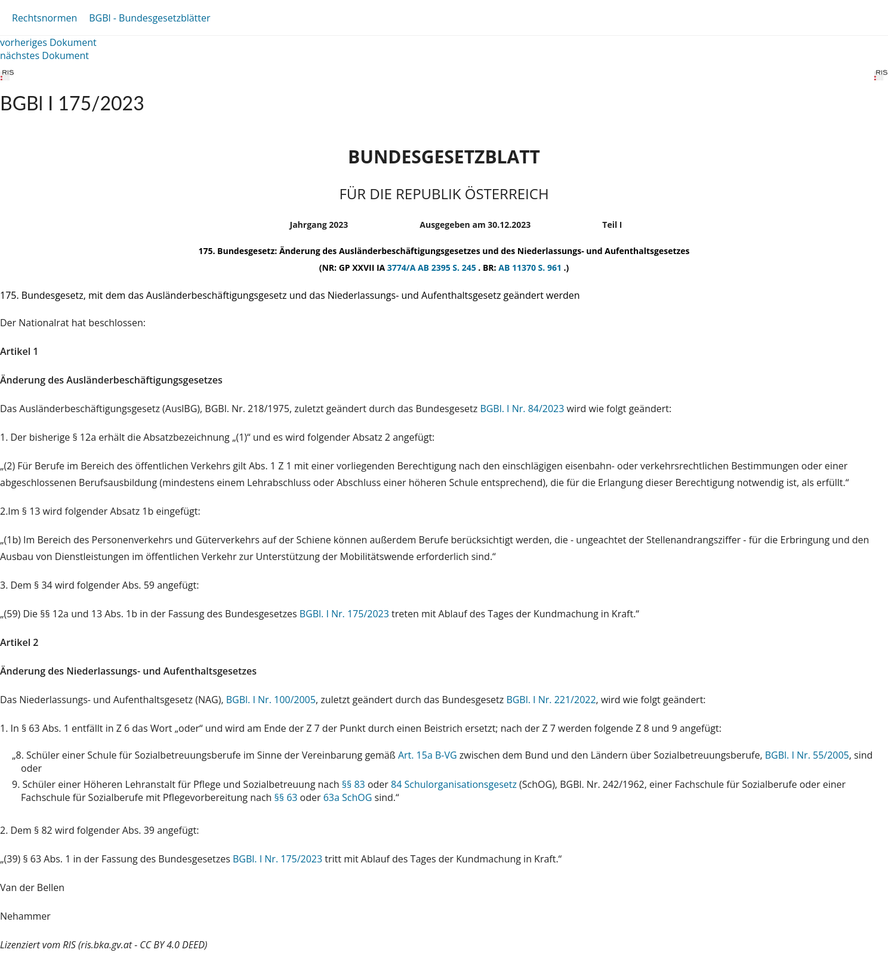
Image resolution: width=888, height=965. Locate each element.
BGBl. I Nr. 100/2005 (271, 699)
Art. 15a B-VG (427, 755)
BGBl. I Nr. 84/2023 (522, 408)
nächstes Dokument (44, 55)
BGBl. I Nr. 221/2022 (551, 699)
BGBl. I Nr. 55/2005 (807, 755)
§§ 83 (353, 784)
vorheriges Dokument (48, 42)
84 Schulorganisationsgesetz (454, 784)
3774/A (402, 267)
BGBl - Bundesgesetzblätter (149, 17)
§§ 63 (286, 797)
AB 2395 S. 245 (448, 267)
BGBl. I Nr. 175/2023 (344, 613)
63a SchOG (347, 797)
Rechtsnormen (44, 17)
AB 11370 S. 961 (530, 267)
